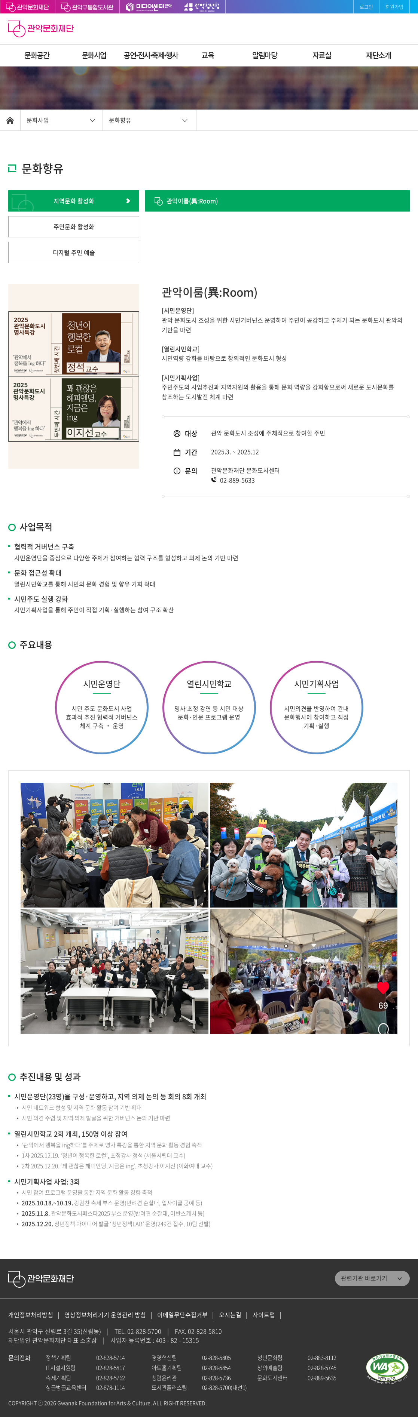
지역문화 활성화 (74, 200)
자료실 (321, 55)
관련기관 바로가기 (364, 1277)
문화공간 (36, 55)
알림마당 (264, 55)
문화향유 (120, 119)
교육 (207, 55)
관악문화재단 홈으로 (42, 30)
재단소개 (378, 55)
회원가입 (394, 6)
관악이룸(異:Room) (192, 200)
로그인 (366, 6)
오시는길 (230, 1314)
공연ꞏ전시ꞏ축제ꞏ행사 (150, 55)
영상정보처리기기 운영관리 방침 (105, 1314)
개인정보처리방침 (30, 1314)
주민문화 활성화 (74, 226)
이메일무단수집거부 (182, 1314)
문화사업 (94, 55)
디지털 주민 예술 (74, 252)
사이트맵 (264, 1314)
